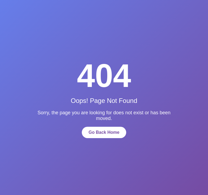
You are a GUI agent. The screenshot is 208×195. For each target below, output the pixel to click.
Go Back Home (104, 132)
